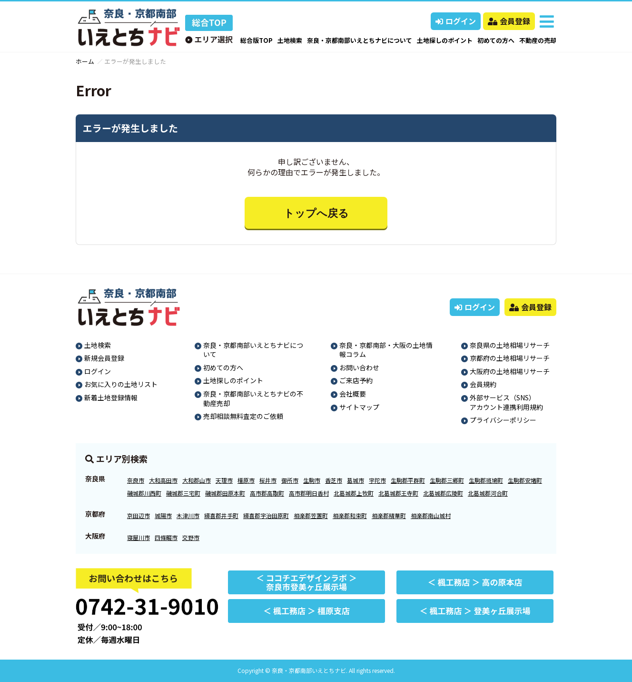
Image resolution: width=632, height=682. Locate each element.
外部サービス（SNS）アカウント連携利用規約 (506, 402)
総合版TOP (256, 40)
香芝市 (333, 480)
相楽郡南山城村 (431, 515)
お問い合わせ (359, 367)
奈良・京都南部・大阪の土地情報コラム (386, 349)
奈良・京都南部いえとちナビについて (359, 40)
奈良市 (135, 480)
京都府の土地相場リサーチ (510, 358)
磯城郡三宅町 (183, 493)
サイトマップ (359, 407)
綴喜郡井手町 (221, 515)
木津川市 (188, 515)
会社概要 (352, 393)
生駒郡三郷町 (447, 480)
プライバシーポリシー (503, 420)
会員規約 (483, 384)
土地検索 (289, 40)
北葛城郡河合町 (488, 493)
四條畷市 (166, 537)
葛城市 (355, 480)
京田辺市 (138, 515)
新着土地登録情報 (111, 397)
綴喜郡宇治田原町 (266, 515)
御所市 (289, 480)
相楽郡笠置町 (311, 515)
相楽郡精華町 (389, 515)
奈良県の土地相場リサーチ (510, 345)
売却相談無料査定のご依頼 (243, 416)
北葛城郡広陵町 (443, 493)
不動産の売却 (537, 40)
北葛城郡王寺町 (398, 493)
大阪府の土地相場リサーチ (510, 371)
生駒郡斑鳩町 (486, 480)
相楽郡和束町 (350, 515)
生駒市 (311, 480)
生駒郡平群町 (408, 480)
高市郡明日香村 (309, 493)
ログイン (455, 21)
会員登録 (509, 21)
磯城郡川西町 (144, 493)
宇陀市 (377, 480)
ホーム (85, 61)
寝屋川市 (138, 537)
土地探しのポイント (445, 40)
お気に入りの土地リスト (121, 384)
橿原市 (246, 480)
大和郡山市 (196, 480)
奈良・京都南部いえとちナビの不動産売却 (253, 398)
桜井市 (267, 480)
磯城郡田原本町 (225, 493)
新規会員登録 (104, 358)
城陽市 (163, 515)
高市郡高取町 (267, 493)
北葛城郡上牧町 (354, 493)
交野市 (190, 537)
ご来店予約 (356, 380)
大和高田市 (163, 480)
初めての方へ (495, 40)
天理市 (224, 480)
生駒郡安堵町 (525, 480)
